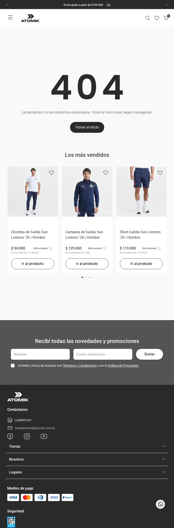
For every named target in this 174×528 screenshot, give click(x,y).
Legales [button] (15, 472)
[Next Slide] (167, 5)
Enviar (150, 354)
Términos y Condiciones (79, 365)
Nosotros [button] (16, 459)
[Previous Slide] (7, 5)
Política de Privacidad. (123, 365)
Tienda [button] (14, 446)
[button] (147, 18)
